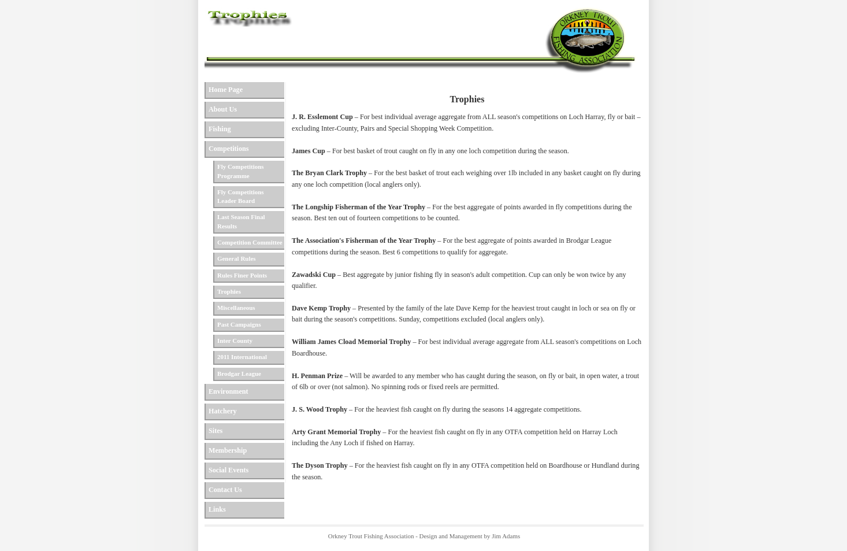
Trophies (229, 291)
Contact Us (225, 490)
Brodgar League (239, 373)
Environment (228, 391)
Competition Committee (250, 242)
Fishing (220, 129)
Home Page (226, 90)
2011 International (242, 356)
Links (217, 509)
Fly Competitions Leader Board (240, 196)
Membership (228, 450)
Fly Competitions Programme (240, 171)
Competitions (229, 149)
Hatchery (223, 411)
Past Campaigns (239, 324)
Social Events (228, 470)
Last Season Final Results (241, 221)
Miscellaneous (236, 307)
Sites (215, 431)
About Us (223, 109)
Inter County (234, 340)
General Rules (236, 258)
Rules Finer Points (242, 275)
